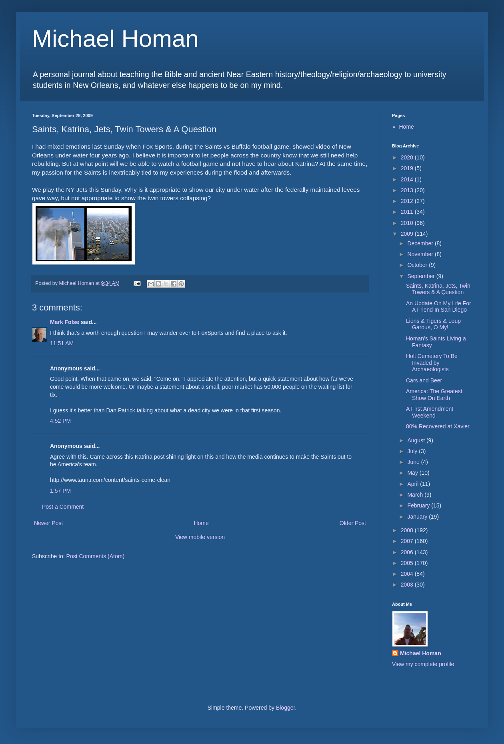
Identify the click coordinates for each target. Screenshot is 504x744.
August (416, 440)
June (414, 462)
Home (201, 523)
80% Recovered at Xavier (438, 426)
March (415, 494)
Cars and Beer (424, 380)
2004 (408, 574)
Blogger (285, 707)
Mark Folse (64, 322)
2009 (408, 234)
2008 (408, 530)
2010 (408, 223)
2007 (408, 541)
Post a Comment (63, 506)
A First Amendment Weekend (429, 412)
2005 (408, 563)
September (421, 276)
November (420, 254)
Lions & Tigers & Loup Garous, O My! (433, 324)
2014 (408, 179)
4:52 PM (60, 421)
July (413, 451)
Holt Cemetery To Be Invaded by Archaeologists (432, 363)
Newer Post (48, 523)
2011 (408, 212)
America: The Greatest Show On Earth (434, 394)
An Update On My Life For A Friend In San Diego (438, 306)
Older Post (353, 523)
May (413, 472)
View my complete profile (423, 664)
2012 (408, 201)
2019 (408, 168)
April (413, 484)
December (420, 243)
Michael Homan (115, 38)
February (419, 505)
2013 (408, 190)
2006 (408, 552)
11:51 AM (62, 343)
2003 (408, 584)
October (418, 265)
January (418, 516)
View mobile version (200, 537)
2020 (408, 157)
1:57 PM (60, 490)
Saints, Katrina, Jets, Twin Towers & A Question (438, 289)
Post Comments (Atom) (95, 556)
